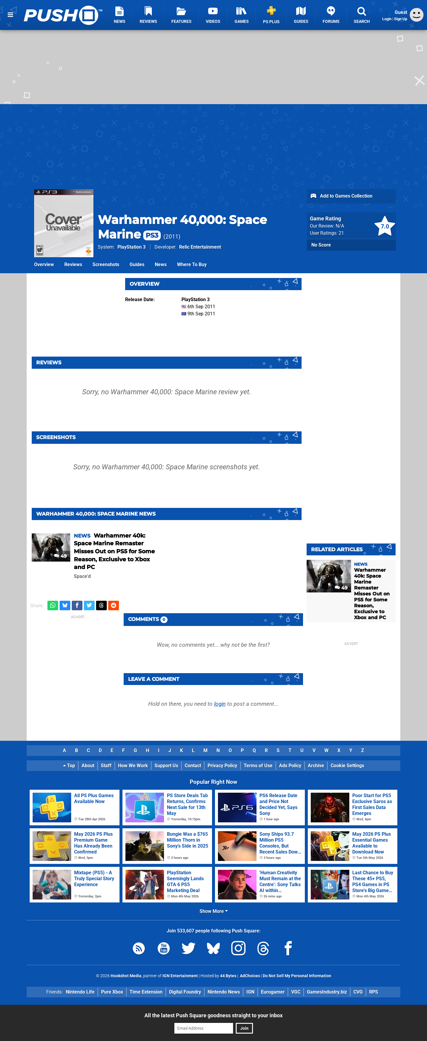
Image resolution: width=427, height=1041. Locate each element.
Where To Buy (192, 264)
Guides (137, 264)
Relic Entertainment (200, 247)
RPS (373, 992)
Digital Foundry (185, 992)
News (161, 264)
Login (386, 19)
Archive (316, 765)
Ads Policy (290, 765)
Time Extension (146, 992)
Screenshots (106, 264)
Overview (44, 264)
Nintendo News (224, 992)
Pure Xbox (112, 992)
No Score (321, 245)
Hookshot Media (126, 975)
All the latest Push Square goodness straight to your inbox (213, 1015)
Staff (106, 765)
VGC (295, 992)
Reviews (73, 264)
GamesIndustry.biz (327, 992)
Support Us (166, 765)
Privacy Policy (222, 765)
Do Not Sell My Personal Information (297, 975)
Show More (214, 911)
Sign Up (400, 19)
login (220, 703)
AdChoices (249, 975)
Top (69, 765)
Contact (193, 765)
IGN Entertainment (180, 975)
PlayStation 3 (131, 247)
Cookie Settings (347, 765)
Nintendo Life (80, 992)
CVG (358, 992)
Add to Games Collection (341, 196)
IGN (250, 992)
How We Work (133, 765)
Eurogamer (273, 992)
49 (60, 556)
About (88, 765)
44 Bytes (228, 975)
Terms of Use (258, 765)
